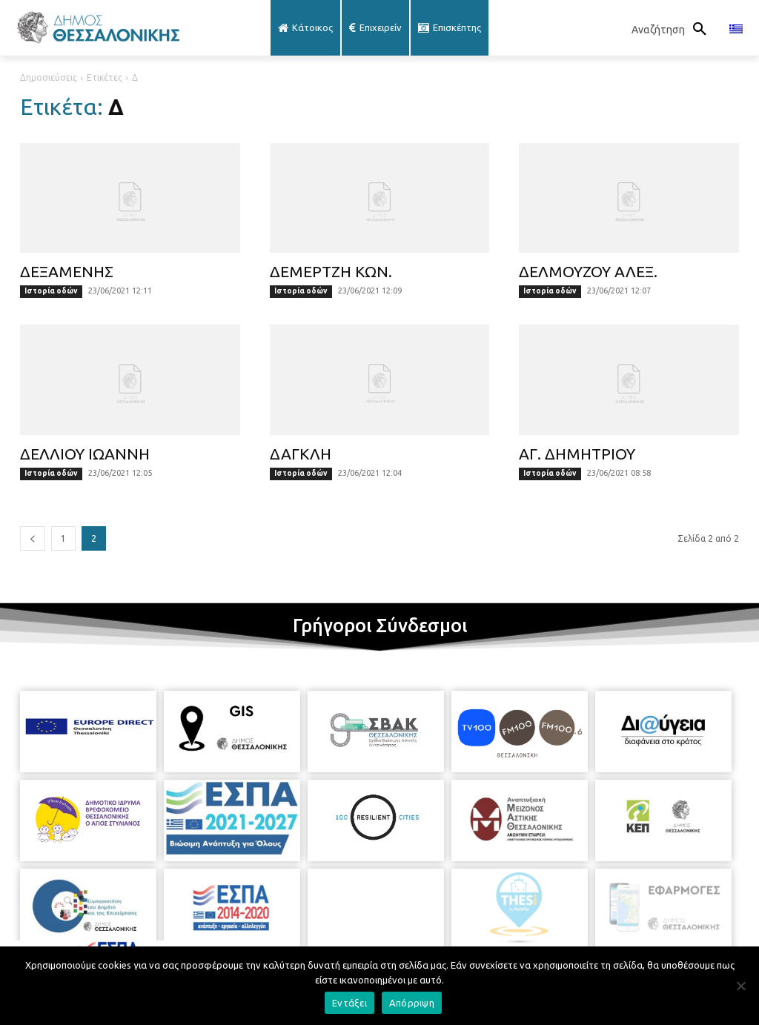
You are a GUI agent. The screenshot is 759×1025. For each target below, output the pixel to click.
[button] (673, 29)
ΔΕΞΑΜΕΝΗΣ (66, 271)
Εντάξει (349, 1003)
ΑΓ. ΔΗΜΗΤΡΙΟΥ (577, 453)
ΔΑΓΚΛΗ (300, 453)
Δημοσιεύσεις (48, 77)
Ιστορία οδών (51, 291)
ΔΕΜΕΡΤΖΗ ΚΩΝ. (331, 271)
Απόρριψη (411, 1003)
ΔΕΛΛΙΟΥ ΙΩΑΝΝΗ (85, 453)
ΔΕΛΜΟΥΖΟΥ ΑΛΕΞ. (588, 271)
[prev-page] (32, 538)
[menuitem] (736, 29)
